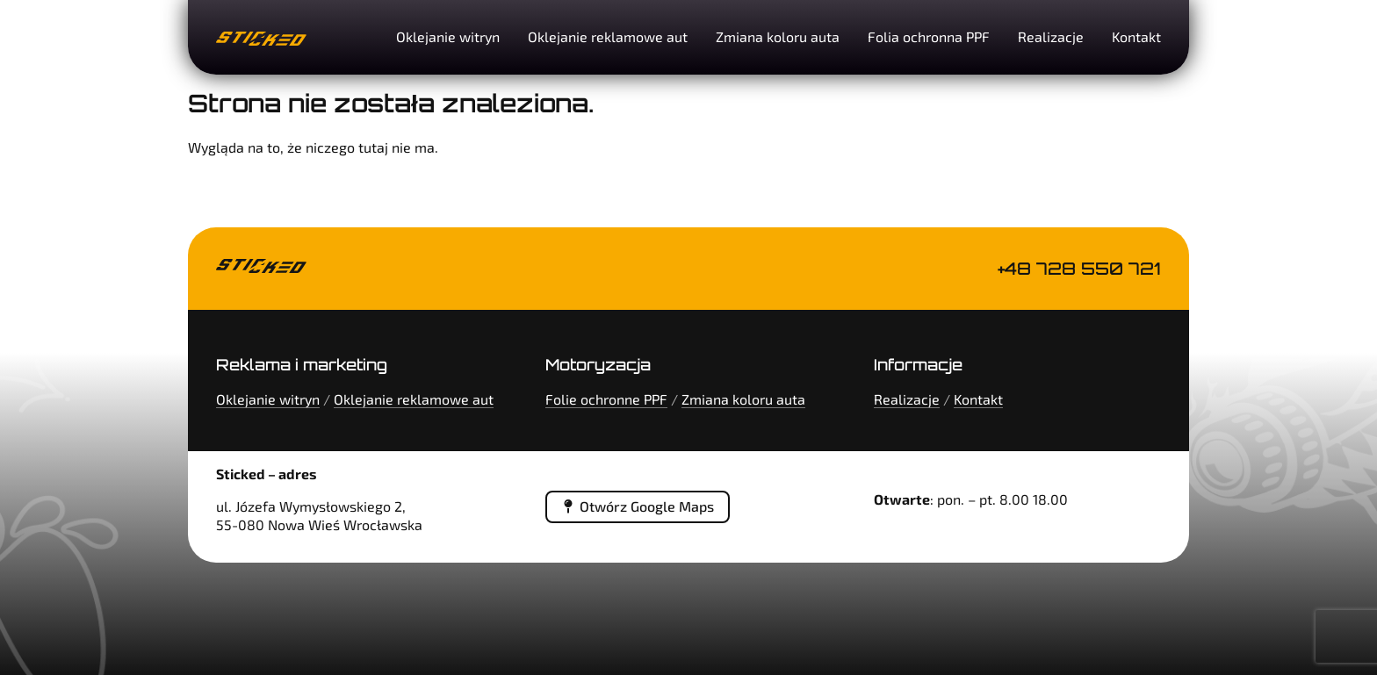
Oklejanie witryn (448, 36)
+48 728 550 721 (1079, 268)
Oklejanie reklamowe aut (608, 36)
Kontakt (1136, 36)
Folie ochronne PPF (606, 399)
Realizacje (1051, 36)
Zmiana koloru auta (778, 36)
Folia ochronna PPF (929, 36)
